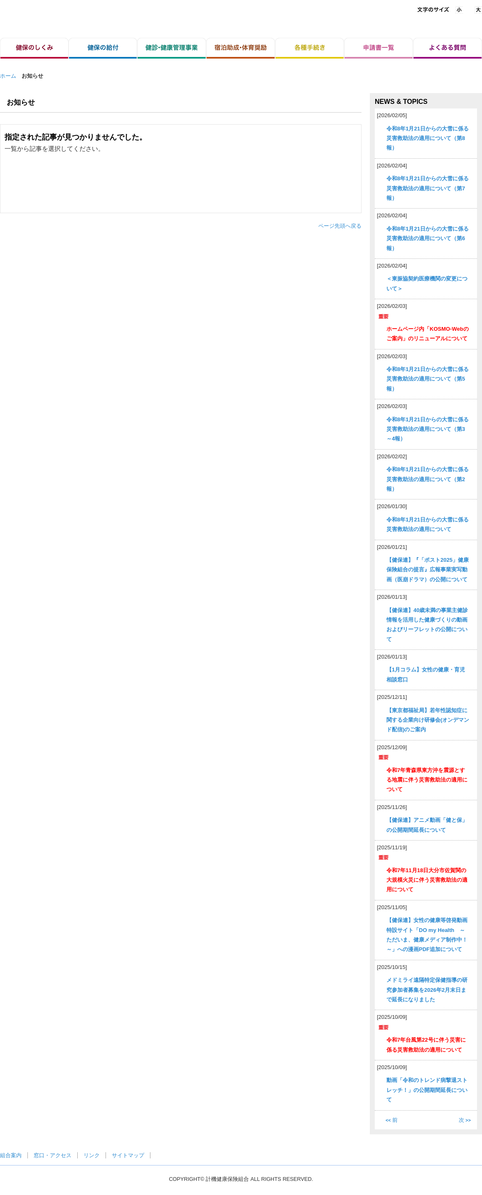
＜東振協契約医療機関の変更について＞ (426, 283)
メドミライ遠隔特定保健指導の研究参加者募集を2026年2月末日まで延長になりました (426, 990)
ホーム (8, 76)
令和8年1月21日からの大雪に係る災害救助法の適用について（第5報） (427, 379)
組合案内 (11, 1155)
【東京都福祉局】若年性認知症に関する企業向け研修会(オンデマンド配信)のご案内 (427, 720)
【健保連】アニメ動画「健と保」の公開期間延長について (426, 825)
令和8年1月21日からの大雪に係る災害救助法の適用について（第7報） (427, 188)
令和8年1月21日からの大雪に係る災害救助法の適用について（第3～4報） (427, 429)
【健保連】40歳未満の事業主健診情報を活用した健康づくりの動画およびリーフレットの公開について (427, 624)
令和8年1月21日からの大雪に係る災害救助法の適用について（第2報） (427, 479)
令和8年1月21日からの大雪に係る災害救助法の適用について (427, 524)
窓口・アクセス (52, 1155)
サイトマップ (128, 1155)
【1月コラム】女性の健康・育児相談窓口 (425, 674)
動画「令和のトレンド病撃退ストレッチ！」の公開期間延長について (426, 1090)
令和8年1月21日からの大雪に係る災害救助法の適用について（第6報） (427, 238)
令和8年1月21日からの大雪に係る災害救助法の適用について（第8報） (427, 138)
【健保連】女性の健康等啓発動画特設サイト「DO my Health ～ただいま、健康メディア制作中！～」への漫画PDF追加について (426, 934)
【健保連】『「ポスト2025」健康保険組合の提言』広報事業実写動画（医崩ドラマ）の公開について (427, 570)
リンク (92, 1155)
